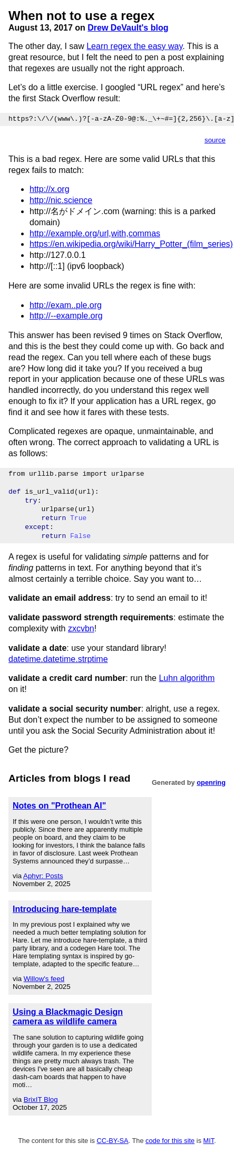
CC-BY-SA (113, 1141)
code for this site (169, 1141)
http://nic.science (61, 200)
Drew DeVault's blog (127, 27)
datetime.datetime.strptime (58, 659)
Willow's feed (44, 979)
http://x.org (50, 189)
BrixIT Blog (41, 1099)
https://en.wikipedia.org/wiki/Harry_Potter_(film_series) (131, 243)
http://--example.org (66, 315)
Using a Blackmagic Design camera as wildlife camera (68, 1016)
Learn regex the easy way (134, 46)
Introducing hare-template (64, 909)
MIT (208, 1141)
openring (211, 782)
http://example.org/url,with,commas (95, 233)
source (215, 140)
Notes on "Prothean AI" (59, 805)
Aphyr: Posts (43, 876)
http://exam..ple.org (66, 305)
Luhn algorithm (186, 678)
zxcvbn (81, 628)
